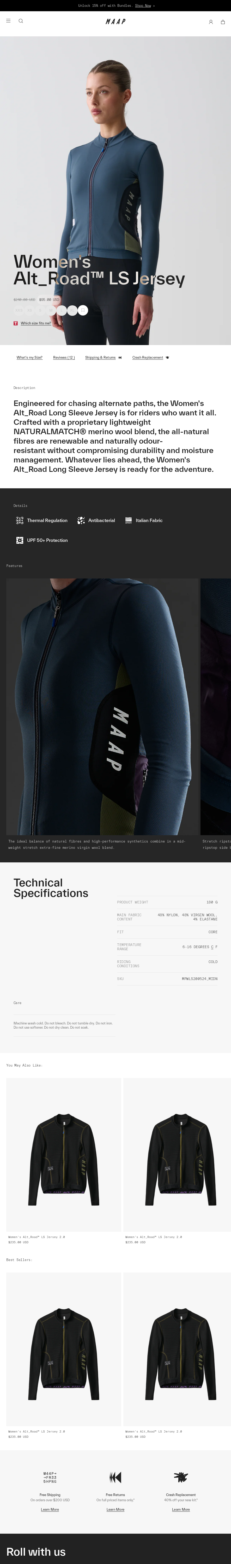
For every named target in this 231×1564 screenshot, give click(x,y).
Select (99, 310)
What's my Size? (30, 357)
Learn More (50, 1509)
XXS (18, 310)
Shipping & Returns (103, 357)
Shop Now (143, 6)
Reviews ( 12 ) (64, 357)
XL (72, 310)
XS (29, 310)
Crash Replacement (150, 357)
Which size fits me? (36, 323)
